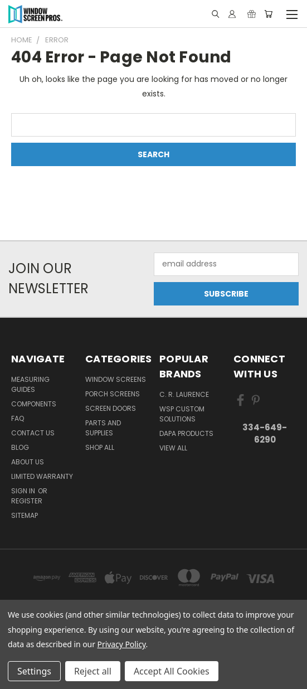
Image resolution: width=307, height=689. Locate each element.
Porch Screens (112, 394)
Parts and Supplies (103, 428)
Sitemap (24, 515)
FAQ (17, 418)
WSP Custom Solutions (181, 414)
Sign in (24, 491)
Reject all (92, 671)
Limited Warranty (42, 476)
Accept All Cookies (171, 671)
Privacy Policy (122, 644)
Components (33, 404)
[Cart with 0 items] (268, 14)
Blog (20, 447)
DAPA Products (186, 433)
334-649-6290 (264, 433)
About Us (27, 462)
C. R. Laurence (184, 394)
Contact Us (33, 433)
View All (173, 448)
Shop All (99, 447)
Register (26, 501)
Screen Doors (110, 408)
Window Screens (115, 379)
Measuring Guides (30, 384)
